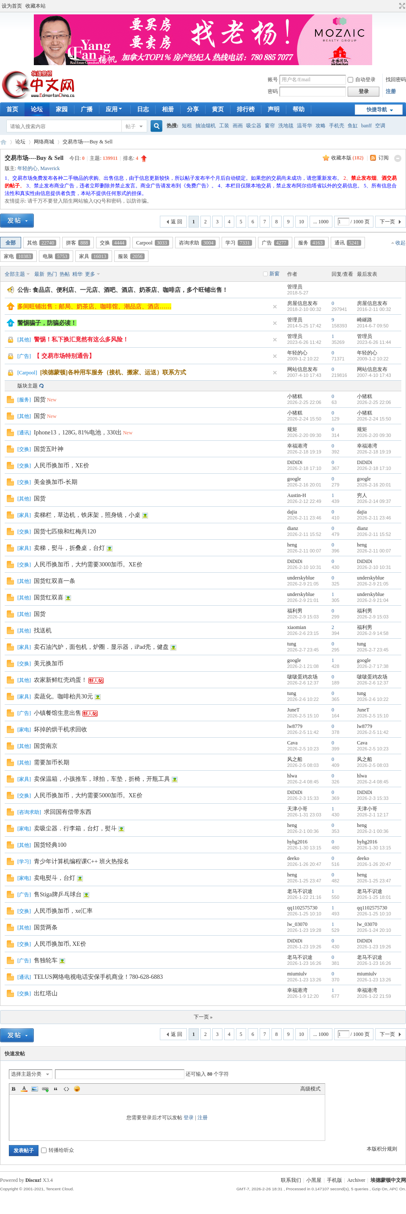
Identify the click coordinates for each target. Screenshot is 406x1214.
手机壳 (336, 126)
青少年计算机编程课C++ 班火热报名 (81, 861)
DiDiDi (294, 462)
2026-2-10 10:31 (374, 567)
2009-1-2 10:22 (373, 358)
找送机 (43, 630)
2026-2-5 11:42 (373, 732)
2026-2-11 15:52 (374, 534)
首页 (12, 109)
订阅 (384, 158)
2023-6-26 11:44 (374, 342)
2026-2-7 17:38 (373, 666)
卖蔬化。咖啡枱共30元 (63, 696)
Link (45, 1089)
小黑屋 (313, 1180)
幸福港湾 (297, 446)
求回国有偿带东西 (67, 812)
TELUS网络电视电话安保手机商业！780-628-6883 (98, 977)
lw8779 (294, 726)
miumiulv (297, 974)
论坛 (37, 109)
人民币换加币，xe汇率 (63, 911)
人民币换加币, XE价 (60, 944)
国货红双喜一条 (54, 581)
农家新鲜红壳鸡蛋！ (60, 680)
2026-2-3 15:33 (373, 798)
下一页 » (203, 1017)
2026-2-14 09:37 (374, 501)
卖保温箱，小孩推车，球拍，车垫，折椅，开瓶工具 (102, 779)
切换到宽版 (401, 6)
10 (301, 222)
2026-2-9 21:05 (373, 583)
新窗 (274, 274)
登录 (189, 1118)
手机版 (334, 1180)
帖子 (131, 126)
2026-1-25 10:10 (374, 913)
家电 (18, 256)
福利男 (294, 611)
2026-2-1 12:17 (373, 814)
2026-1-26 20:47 (374, 864)
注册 (391, 91)
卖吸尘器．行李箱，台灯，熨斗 (75, 828)
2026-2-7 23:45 (373, 649)
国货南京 (46, 746)
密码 (273, 91)
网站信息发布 (302, 369)
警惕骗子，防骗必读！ (47, 323)
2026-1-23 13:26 (374, 979)
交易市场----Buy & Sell (87, 142)
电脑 (56, 256)
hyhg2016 (297, 842)
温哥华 (304, 126)
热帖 (65, 274)
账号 (273, 79)
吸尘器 (253, 126)
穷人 (362, 495)
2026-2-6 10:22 (373, 699)
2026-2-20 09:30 (374, 435)
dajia (292, 512)
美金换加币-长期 (55, 482)
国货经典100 (50, 845)
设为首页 (12, 6)
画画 (238, 126)
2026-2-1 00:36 (373, 831)
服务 (311, 243)
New (52, 400)
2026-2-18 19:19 (374, 451)
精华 (77, 274)
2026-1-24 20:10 (374, 930)
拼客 (78, 243)
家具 (93, 256)
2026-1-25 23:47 (374, 880)
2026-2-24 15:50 (374, 418)
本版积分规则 (382, 1149)
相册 (168, 109)
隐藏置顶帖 (274, 306)
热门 (52, 274)
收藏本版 (347, 158)
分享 (193, 109)
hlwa (292, 776)
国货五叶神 (48, 449)
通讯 (348, 243)
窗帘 (270, 126)
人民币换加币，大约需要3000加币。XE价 (88, 564)
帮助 (298, 109)
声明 (274, 109)
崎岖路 (364, 320)
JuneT (293, 710)
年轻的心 (27, 168)
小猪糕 (294, 396)
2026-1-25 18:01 (374, 897)
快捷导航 (377, 110)
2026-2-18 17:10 (374, 468)
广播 (87, 109)
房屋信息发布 (302, 303)
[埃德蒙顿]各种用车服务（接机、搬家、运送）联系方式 (113, 372)
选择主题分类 (26, 1074)
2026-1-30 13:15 (374, 847)
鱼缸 (353, 126)
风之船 (294, 759)
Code (66, 1089)
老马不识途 (300, 891)
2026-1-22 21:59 (374, 996)
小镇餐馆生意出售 (57, 713)
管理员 (294, 287)
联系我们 (291, 1180)
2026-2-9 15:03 (373, 616)
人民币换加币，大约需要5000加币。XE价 (88, 795)
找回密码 (396, 79)
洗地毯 (286, 126)
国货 (40, 399)
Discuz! (33, 1180)
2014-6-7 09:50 (373, 325)
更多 (90, 274)
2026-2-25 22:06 (374, 402)
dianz (292, 528)
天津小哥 (297, 809)
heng (292, 545)
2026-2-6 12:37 (373, 682)
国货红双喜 (48, 597)
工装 (224, 126)
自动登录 (362, 79)
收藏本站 (35, 6)
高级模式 (310, 1089)
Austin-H (296, 495)
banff (366, 126)
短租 (187, 126)
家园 (62, 109)
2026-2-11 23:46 (374, 517)
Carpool (152, 243)
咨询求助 (197, 243)
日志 (143, 109)
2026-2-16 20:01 (374, 484)
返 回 (176, 222)
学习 (238, 243)
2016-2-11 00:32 (374, 309)
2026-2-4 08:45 (373, 781)
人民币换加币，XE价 (61, 465)
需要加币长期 (51, 762)
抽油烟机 (205, 126)
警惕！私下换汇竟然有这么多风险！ (81, 339)
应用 (115, 109)
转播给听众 (57, 1150)
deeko (293, 858)
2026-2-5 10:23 (373, 748)
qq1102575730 (302, 908)
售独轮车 (46, 960)
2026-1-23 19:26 (374, 946)
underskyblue (301, 578)
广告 (275, 243)
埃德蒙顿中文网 (388, 1180)
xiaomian (296, 627)
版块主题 (27, 386)
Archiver (356, 1180)
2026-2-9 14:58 (373, 633)
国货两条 (46, 927)
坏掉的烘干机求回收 (60, 729)
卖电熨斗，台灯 (54, 878)
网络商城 (44, 142)
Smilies (77, 1089)
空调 (380, 126)
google (294, 479)
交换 (113, 243)
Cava (292, 743)
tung (291, 644)
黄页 (218, 109)
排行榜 (246, 109)
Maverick (50, 168)
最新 (39, 274)
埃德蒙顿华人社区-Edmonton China (3, 142)
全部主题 (15, 274)
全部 (10, 243)
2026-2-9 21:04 (373, 600)
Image (34, 1089)
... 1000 (321, 222)
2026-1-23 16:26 (374, 963)
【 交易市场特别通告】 (64, 356)
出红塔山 (46, 993)
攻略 (320, 126)
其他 (41, 243)
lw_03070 (297, 924)
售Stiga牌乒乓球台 (58, 894)
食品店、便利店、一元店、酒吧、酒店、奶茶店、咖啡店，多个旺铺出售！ (130, 290)
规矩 (292, 429)
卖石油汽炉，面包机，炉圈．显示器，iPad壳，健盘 (101, 647)
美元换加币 (48, 663)
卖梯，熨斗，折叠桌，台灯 (69, 548)
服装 (131, 256)
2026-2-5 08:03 (373, 765)
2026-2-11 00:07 (374, 550)
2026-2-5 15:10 (373, 715)
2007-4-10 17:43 (374, 375)
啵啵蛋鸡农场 (302, 677)
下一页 (387, 222)
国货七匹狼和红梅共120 (65, 531)
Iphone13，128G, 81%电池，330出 (78, 432)
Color (24, 1089)
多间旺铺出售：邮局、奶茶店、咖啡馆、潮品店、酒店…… (94, 306)
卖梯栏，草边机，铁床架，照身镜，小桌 (87, 515)
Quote (56, 1089)
